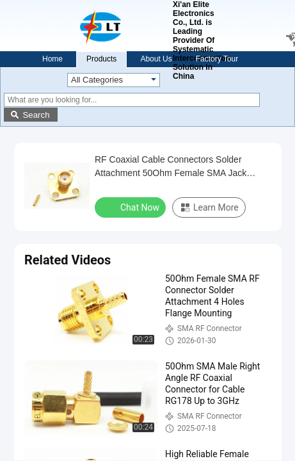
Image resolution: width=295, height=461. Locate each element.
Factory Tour (217, 58)
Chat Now (131, 206)
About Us (155, 58)
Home (52, 58)
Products (101, 58)
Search (35, 115)
